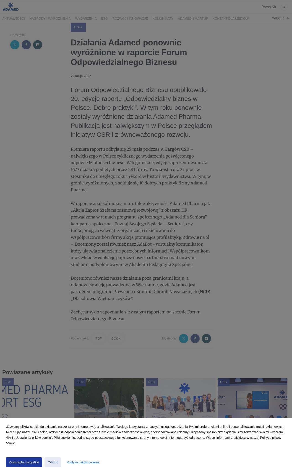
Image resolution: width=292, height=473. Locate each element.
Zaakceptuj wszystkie (24, 462)
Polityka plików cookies (83, 462)
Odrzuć (53, 462)
